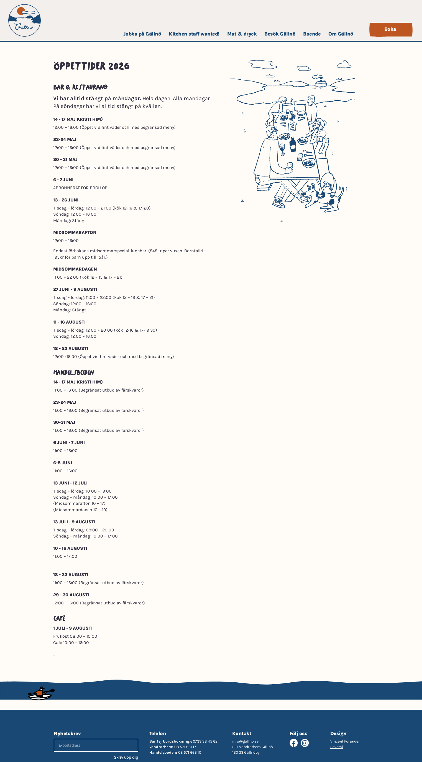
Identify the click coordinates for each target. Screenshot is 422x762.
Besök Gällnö (279, 34)
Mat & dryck (242, 34)
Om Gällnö (340, 34)
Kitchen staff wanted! (194, 34)
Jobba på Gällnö (142, 34)
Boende (312, 34)
